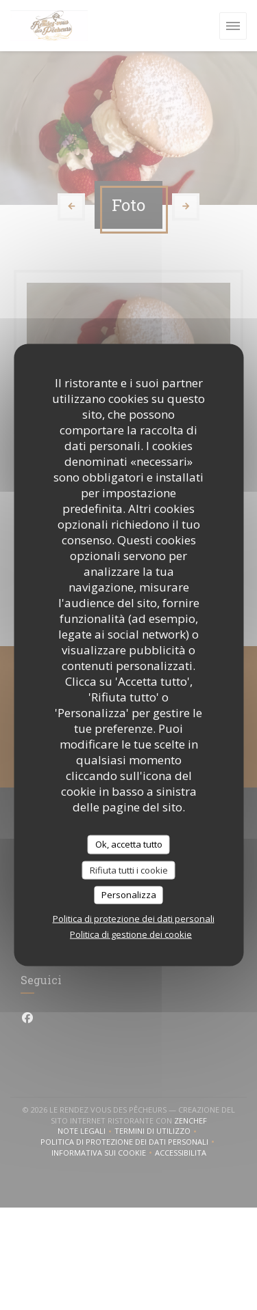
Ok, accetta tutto (128, 844)
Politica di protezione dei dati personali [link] (134, 918)
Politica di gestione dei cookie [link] (131, 934)
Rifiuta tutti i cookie (129, 869)
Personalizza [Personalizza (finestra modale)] (128, 895)
